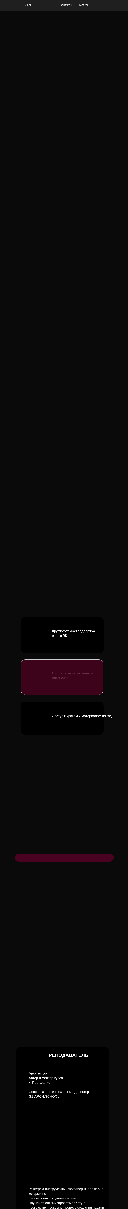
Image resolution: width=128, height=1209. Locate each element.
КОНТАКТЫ (66, 5)
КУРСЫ (28, 5)
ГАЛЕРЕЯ (84, 5)
